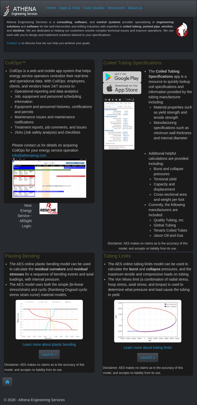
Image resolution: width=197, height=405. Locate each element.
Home (51, 8)
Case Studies (94, 8)
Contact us (14, 43)
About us (135, 8)
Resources (116, 8)
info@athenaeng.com (29, 155)
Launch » (49, 354)
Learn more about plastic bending (49, 344)
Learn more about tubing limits (148, 347)
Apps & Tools (69, 8)
